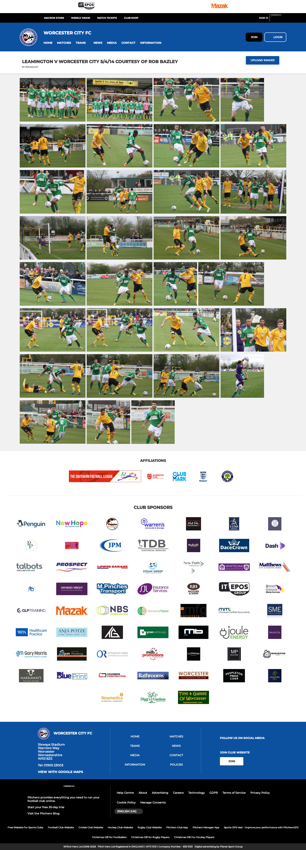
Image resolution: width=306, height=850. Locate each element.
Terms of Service (234, 792)
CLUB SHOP (131, 17)
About (143, 792)
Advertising (160, 792)
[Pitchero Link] (278, 19)
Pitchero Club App (177, 827)
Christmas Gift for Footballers (109, 837)
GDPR (213, 792)
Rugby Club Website (150, 827)
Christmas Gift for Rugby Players (150, 837)
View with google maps (60, 772)
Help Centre (125, 792)
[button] (48, 43)
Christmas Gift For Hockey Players (194, 837)
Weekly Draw (80, 17)
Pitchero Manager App (206, 827)
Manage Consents (153, 802)
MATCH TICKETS (107, 17)
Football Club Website (61, 827)
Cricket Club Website (90, 827)
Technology (196, 792)
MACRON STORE (54, 17)
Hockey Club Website (120, 827)
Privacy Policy (260, 792)
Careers (178, 792)
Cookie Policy (126, 802)
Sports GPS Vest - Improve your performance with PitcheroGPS (261, 827)
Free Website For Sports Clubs (25, 827)
